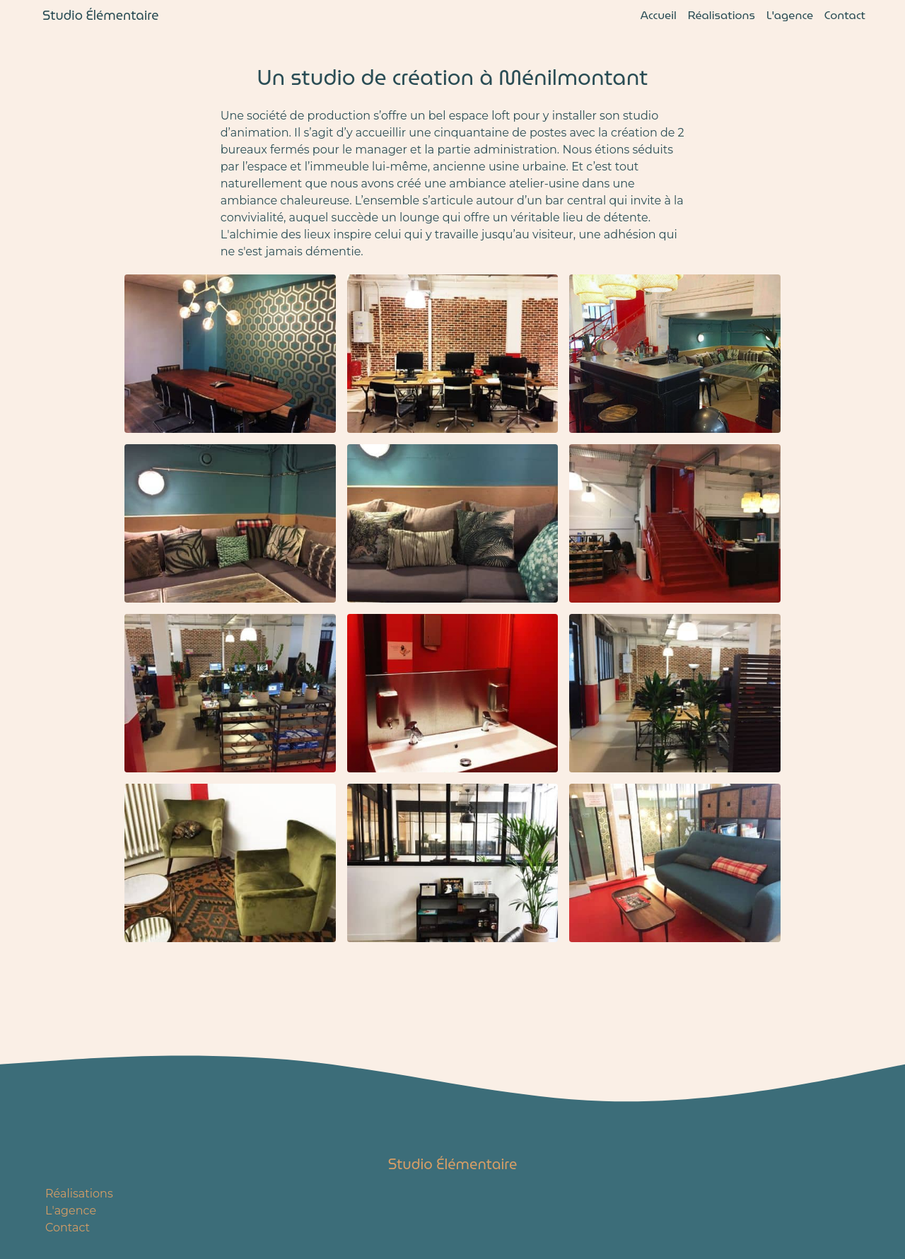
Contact (844, 15)
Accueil (659, 15)
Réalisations (721, 15)
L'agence (789, 15)
